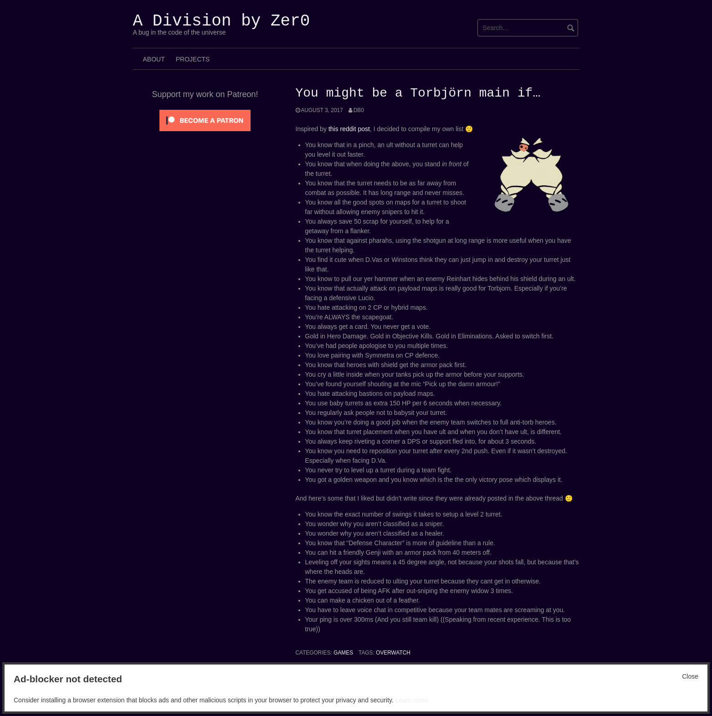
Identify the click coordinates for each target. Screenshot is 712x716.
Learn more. (412, 700)
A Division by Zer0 (221, 21)
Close (690, 676)
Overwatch (393, 653)
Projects (193, 59)
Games (343, 653)
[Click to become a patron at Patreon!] (205, 119)
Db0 (358, 110)
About (154, 59)
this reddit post (349, 129)
